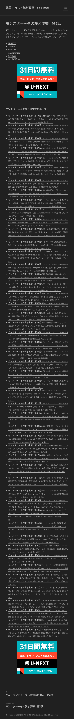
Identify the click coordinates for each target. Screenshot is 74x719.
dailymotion (14, 52)
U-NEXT (12, 43)
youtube (12, 49)
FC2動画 (12, 56)
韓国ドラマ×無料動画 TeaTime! (27, 8)
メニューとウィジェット (65, 10)
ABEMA (12, 46)
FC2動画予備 (14, 59)
